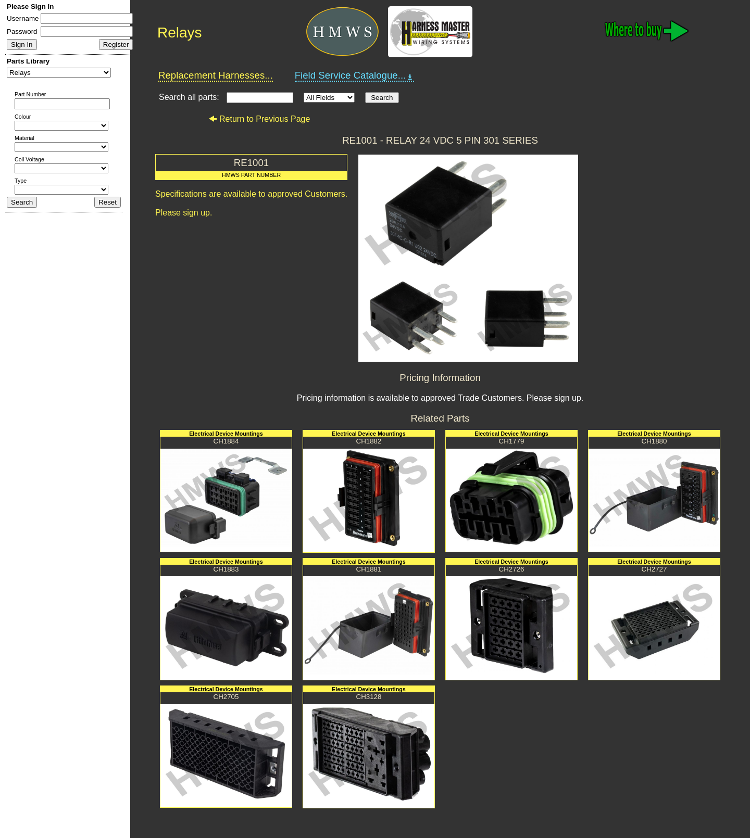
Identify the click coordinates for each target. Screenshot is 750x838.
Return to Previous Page (259, 119)
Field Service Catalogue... (355, 75)
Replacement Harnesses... (215, 75)
